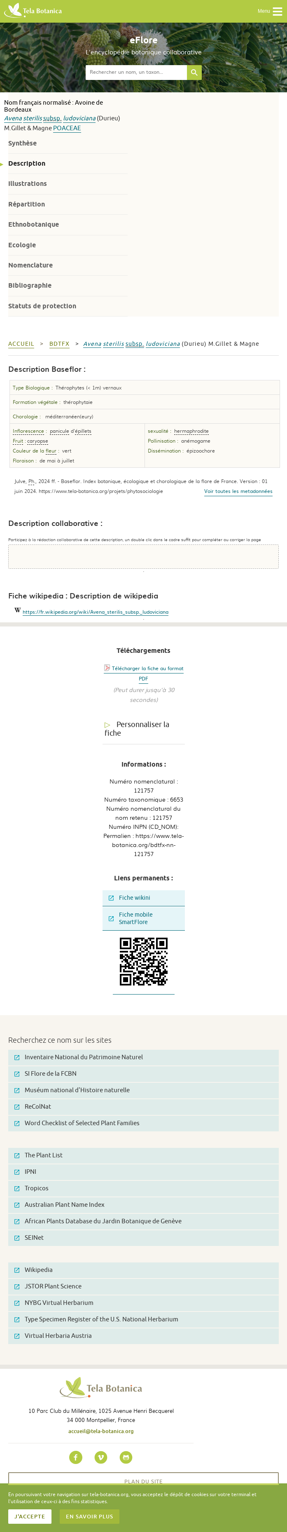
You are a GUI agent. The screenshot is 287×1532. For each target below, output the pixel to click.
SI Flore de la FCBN (45, 1074)
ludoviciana (79, 118)
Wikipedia (33, 1270)
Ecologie (22, 245)
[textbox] (136, 72)
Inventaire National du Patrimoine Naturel (78, 1057)
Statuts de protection (42, 306)
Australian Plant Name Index (59, 1205)
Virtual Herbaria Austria (53, 1336)
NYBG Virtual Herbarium (53, 1303)
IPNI (25, 1172)
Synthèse (22, 143)
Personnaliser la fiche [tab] (137, 729)
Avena (13, 118)
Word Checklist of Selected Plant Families (77, 1123)
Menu (270, 11)
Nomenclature (30, 265)
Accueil (21, 343)
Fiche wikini (129, 897)
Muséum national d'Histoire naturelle (72, 1090)
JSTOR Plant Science (48, 1286)
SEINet (29, 1238)
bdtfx (59, 343)
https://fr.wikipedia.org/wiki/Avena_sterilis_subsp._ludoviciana (95, 611)
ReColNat (32, 1107)
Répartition (26, 204)
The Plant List (38, 1155)
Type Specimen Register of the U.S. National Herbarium (96, 1319)
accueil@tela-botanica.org (101, 1431)
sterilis (32, 118)
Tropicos (31, 1188)
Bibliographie (29, 285)
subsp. (52, 118)
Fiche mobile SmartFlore (131, 918)
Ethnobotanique (33, 224)
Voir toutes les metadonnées (238, 491)
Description (26, 163)
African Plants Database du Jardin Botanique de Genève (98, 1221)
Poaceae (67, 128)
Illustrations (27, 184)
